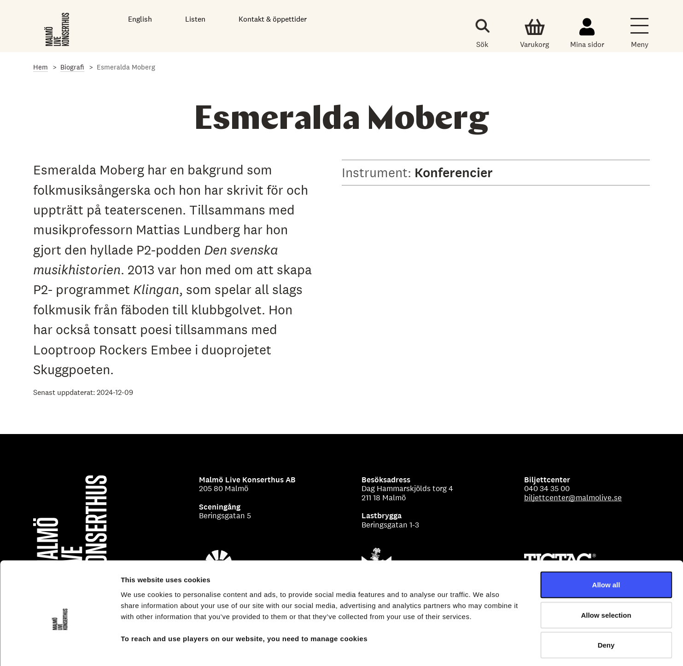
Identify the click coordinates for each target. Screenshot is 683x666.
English (140, 19)
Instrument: (378, 172)
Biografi (72, 67)
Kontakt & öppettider (273, 19)
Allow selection (606, 575)
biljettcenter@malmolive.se (573, 497)
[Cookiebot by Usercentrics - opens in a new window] (59, 648)
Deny (606, 605)
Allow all (606, 545)
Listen (195, 19)
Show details (483, 648)
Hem (40, 67)
